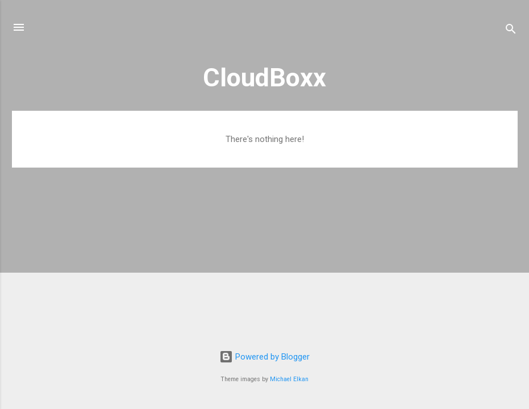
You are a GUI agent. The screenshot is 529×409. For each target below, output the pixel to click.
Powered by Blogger (264, 357)
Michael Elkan (289, 379)
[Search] (511, 31)
